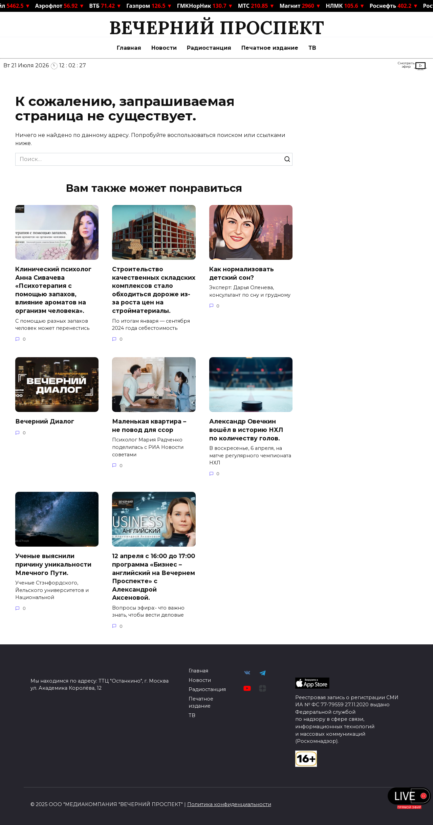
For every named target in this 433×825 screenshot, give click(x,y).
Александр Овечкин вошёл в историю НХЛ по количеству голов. (246, 429)
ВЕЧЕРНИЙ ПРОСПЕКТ (216, 27)
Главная (129, 48)
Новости (164, 48)
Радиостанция (209, 48)
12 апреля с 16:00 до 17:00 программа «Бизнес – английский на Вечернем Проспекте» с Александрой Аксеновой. (153, 576)
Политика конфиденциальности (229, 804)
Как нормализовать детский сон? (241, 273)
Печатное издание (269, 48)
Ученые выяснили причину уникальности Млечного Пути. (53, 564)
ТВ (312, 48)
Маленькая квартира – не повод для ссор (149, 425)
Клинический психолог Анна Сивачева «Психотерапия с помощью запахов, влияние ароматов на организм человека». (53, 290)
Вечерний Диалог (44, 421)
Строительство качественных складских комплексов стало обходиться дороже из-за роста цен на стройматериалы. (153, 290)
